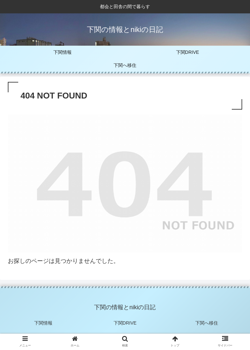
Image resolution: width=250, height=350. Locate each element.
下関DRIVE (125, 323)
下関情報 (43, 323)
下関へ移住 (206, 323)
